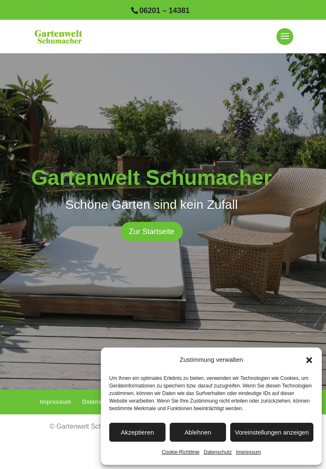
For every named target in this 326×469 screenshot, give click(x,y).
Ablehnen (197, 432)
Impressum (248, 452)
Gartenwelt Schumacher (151, 178)
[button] (309, 360)
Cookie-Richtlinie (181, 452)
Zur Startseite (151, 231)
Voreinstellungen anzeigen (272, 432)
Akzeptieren (137, 432)
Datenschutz (218, 452)
